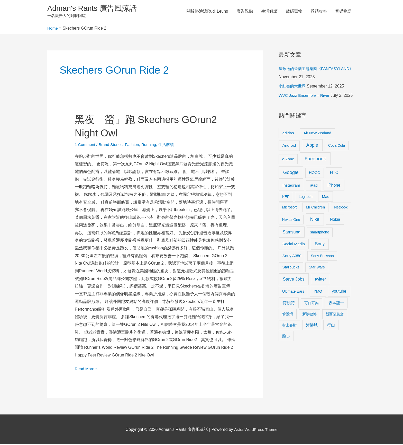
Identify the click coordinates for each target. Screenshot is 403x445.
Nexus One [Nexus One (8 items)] (291, 220)
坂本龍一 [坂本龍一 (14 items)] (336, 303)
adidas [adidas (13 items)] (288, 133)
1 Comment (85, 145)
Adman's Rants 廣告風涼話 (93, 8)
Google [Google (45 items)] (291, 173)
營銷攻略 (318, 11)
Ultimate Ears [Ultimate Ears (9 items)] (293, 292)
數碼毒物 (294, 11)
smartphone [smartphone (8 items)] (319, 233)
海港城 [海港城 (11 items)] (312, 326)
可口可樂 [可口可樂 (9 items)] (311, 304)
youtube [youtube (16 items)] (339, 292)
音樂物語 (343, 11)
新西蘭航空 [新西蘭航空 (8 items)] (335, 314)
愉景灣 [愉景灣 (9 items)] (287, 314)
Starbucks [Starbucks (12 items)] (291, 268)
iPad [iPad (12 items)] (314, 186)
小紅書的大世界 (293, 87)
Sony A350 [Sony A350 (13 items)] (291, 256)
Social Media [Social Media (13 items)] (293, 244)
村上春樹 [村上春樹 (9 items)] (289, 326)
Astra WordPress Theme (255, 430)
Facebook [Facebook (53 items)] (315, 159)
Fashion (134, 145)
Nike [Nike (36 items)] (314, 220)
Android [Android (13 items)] (289, 146)
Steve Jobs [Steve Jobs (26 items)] (293, 279)
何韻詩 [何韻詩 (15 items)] (288, 303)
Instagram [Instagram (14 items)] (291, 186)
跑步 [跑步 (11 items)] (286, 337)
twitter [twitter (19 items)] (320, 279)
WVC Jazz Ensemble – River (305, 96)
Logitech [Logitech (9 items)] (306, 197)
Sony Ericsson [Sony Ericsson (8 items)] (322, 257)
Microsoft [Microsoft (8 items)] (289, 208)
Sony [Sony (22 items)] (320, 244)
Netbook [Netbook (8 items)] (340, 208)
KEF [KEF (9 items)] (285, 197)
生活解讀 (269, 11)
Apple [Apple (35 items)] (312, 146)
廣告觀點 (244, 11)
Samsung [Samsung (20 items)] (291, 232)
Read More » (87, 369)
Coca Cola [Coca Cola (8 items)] (336, 146)
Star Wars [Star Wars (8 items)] (317, 268)
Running (151, 145)
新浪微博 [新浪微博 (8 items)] (309, 314)
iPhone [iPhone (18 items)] (333, 186)
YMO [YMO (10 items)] (318, 292)
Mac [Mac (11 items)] (325, 197)
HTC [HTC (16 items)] (334, 173)
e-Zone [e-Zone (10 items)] (288, 160)
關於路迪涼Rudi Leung (207, 11)
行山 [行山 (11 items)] (331, 326)
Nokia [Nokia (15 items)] (335, 220)
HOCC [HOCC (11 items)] (314, 173)
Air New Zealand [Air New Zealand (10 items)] (317, 134)
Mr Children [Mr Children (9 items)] (315, 208)
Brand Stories (111, 145)
